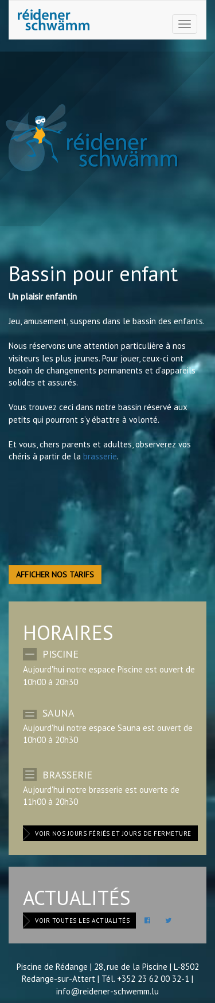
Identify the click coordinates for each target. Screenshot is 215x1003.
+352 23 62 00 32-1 (153, 978)
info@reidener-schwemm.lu (107, 991)
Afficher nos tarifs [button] (55, 574)
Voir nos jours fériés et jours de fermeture (113, 833)
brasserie (100, 456)
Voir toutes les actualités (82, 921)
